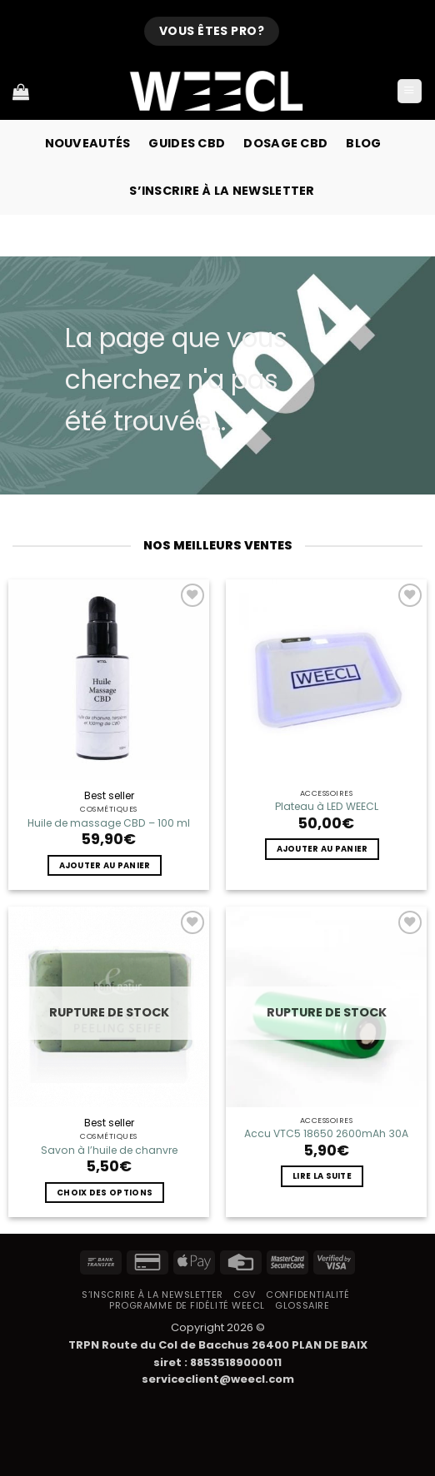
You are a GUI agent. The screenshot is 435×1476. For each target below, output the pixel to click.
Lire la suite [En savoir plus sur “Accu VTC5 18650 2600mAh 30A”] (322, 1175)
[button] (410, 91)
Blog (363, 143)
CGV (244, 1294)
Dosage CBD (285, 143)
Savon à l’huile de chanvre (109, 1150)
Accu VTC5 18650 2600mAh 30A (326, 1134)
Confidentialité (307, 1294)
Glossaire (302, 1305)
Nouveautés (88, 143)
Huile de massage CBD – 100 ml (109, 823)
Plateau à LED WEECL (326, 806)
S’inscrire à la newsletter (222, 190)
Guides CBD (186, 143)
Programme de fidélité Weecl (187, 1305)
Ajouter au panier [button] (105, 865)
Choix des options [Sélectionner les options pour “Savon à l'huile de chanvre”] (104, 1192)
